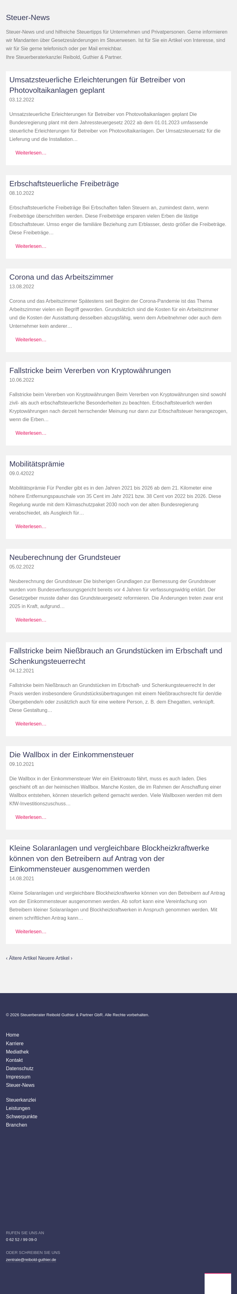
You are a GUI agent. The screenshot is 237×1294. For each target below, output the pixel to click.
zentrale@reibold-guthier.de (31, 1259)
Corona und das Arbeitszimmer (61, 277)
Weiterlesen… (31, 152)
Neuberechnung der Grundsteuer (65, 557)
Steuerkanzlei (21, 1100)
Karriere (14, 1043)
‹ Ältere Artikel (22, 958)
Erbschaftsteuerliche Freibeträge (64, 183)
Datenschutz (19, 1068)
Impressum (18, 1076)
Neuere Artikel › (55, 958)
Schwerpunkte (21, 1116)
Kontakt (14, 1060)
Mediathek (17, 1051)
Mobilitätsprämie (36, 464)
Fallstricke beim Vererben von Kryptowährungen (90, 370)
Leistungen (18, 1108)
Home (12, 1034)
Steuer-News (20, 1085)
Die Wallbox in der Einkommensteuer (71, 754)
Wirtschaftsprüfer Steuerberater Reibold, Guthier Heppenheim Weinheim (218, 1284)
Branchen (16, 1125)
